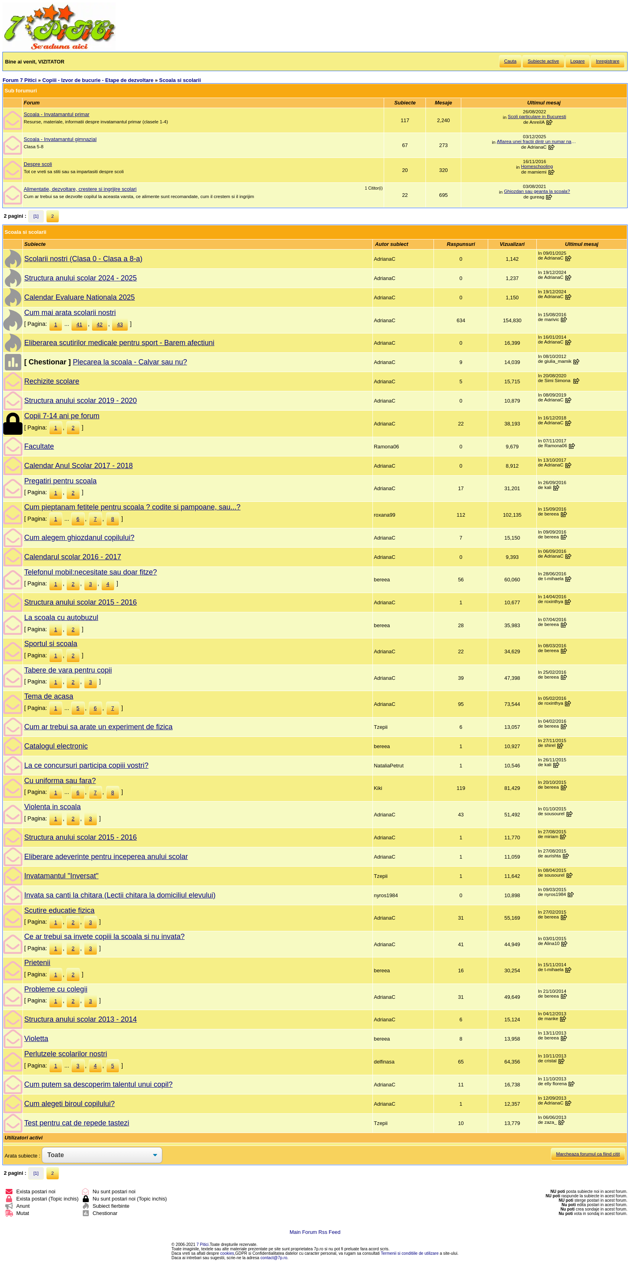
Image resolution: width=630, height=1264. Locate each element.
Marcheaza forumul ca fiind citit (588, 1154)
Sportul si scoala (50, 644)
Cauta (510, 61)
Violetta (36, 1039)
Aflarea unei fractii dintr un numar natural (537, 141)
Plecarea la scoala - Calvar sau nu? (130, 362)
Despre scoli (38, 164)
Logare (578, 61)
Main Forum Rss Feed (315, 1232)
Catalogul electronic (56, 746)
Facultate (39, 446)
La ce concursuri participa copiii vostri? (86, 765)
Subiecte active (543, 61)
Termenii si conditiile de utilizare (410, 1253)
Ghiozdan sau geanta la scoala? (537, 191)
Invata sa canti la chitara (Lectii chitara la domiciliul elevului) (119, 895)
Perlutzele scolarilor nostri (65, 1054)
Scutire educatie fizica (59, 910)
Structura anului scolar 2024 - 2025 (80, 278)
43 (120, 324)
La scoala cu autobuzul (61, 618)
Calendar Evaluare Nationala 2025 (79, 297)
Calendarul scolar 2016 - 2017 (72, 557)
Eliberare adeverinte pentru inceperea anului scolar (106, 857)
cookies (227, 1253)
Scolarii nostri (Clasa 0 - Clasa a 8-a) (83, 259)
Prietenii (37, 963)
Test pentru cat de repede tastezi (76, 1123)
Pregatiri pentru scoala (60, 481)
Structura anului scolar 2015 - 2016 (80, 602)
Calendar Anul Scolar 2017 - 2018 (78, 466)
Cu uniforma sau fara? (60, 781)
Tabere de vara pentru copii (68, 670)
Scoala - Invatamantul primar (57, 114)
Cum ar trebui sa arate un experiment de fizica (98, 727)
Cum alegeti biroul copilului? (69, 1104)
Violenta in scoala (52, 807)
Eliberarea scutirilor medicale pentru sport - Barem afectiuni (119, 343)
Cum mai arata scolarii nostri (70, 313)
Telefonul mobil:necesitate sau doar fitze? (90, 572)
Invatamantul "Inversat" (61, 876)
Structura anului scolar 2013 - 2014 (80, 1019)
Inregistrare (607, 61)
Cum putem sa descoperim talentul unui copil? (98, 1084)
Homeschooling (537, 166)
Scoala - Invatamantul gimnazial (60, 139)
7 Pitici (202, 1244)
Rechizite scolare (51, 381)
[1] (36, 216)
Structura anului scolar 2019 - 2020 (80, 401)
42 (99, 324)
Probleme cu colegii (55, 989)
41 (79, 324)
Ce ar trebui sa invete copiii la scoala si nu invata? (104, 937)
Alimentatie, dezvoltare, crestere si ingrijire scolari (80, 189)
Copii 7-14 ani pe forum (61, 416)
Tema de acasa (48, 696)
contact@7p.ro (273, 1258)
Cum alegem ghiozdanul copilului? (79, 538)
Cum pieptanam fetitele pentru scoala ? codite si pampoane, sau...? (132, 507)
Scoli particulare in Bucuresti (537, 116)
